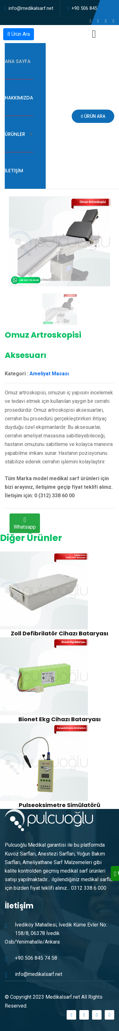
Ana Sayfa (17, 61)
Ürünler (15, 134)
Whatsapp (25, 523)
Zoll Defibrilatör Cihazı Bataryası (59, 633)
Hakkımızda (19, 97)
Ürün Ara (18, 34)
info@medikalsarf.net (31, 8)
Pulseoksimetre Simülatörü (59, 805)
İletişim (14, 170)
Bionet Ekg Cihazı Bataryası (59, 719)
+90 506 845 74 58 (90, 8)
